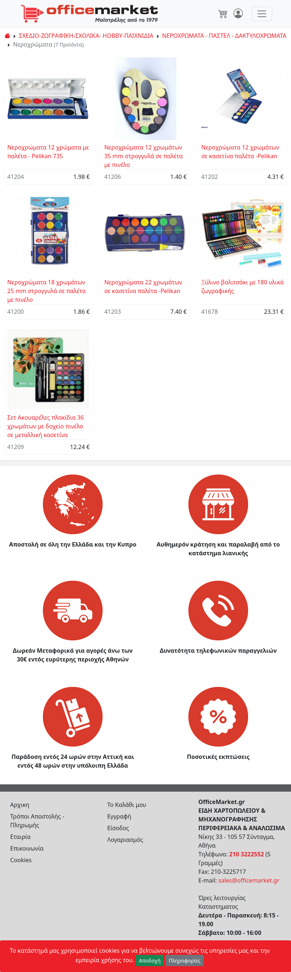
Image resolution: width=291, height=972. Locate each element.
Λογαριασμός (125, 840)
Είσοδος (118, 828)
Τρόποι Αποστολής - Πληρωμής (37, 820)
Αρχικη (19, 805)
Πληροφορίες (185, 960)
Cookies (21, 860)
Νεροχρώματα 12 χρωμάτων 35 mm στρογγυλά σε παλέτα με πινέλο (143, 156)
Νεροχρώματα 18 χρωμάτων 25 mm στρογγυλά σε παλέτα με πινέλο (46, 291)
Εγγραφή (119, 816)
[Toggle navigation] (262, 14)
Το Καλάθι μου (127, 805)
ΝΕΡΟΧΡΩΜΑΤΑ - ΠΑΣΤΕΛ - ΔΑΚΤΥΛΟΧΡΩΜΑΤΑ (224, 36)
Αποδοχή (150, 960)
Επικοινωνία (27, 848)
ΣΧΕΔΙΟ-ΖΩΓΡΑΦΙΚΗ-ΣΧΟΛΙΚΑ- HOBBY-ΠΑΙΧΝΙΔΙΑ (86, 36)
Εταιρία (20, 837)
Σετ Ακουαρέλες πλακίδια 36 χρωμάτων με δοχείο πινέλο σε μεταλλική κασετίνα (45, 426)
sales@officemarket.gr (248, 880)
